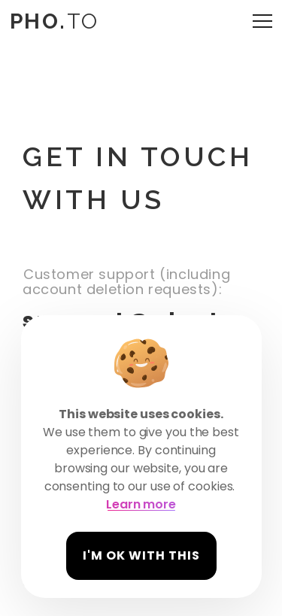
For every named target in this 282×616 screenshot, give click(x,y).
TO (54, 21)
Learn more (141, 504)
